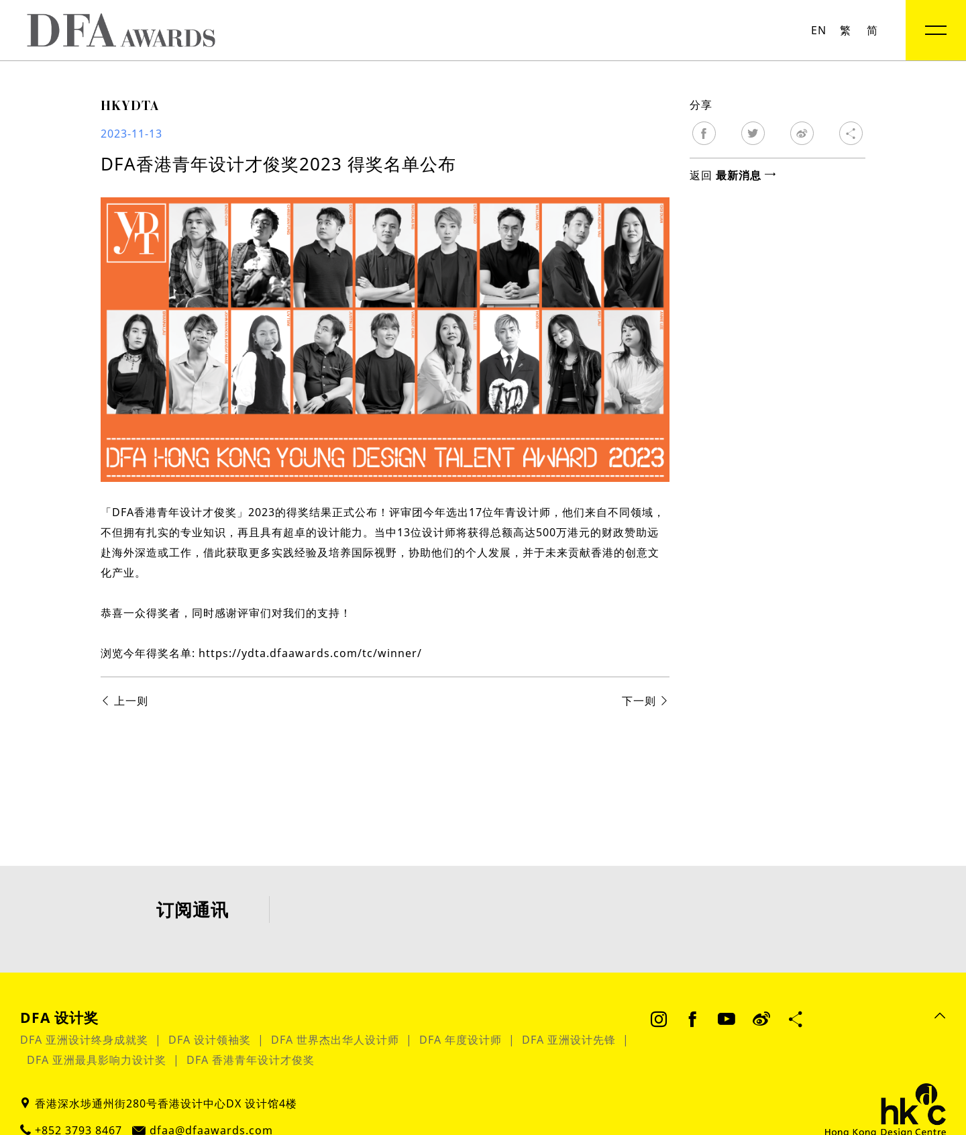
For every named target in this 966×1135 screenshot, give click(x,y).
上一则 (124, 700)
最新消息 (746, 175)
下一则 (645, 700)
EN (818, 30)
